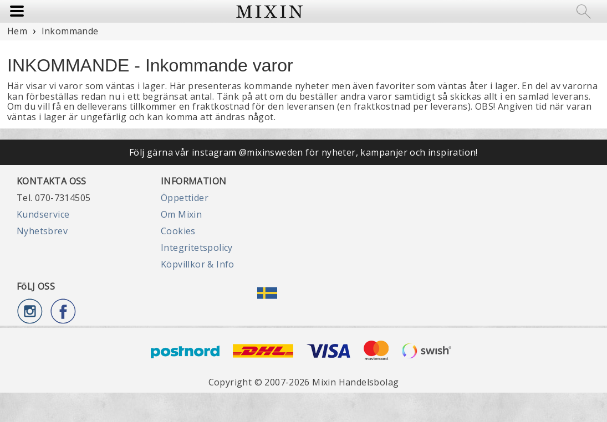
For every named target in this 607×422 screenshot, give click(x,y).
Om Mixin (181, 214)
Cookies (178, 231)
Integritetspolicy (197, 247)
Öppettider (184, 198)
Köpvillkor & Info (197, 264)
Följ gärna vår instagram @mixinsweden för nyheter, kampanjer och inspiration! (303, 152)
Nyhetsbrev (42, 231)
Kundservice (43, 214)
